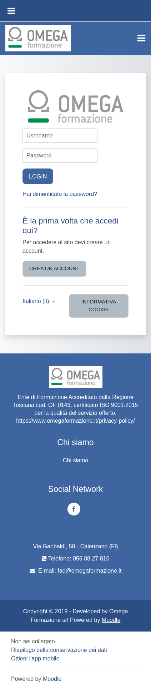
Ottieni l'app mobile (35, 658)
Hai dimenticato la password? (59, 194)
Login (38, 176)
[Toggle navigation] (141, 38)
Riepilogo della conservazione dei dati (59, 650)
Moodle (111, 620)
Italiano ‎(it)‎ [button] (36, 301)
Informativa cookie (98, 305)
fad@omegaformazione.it (89, 571)
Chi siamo (75, 460)
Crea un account (54, 268)
